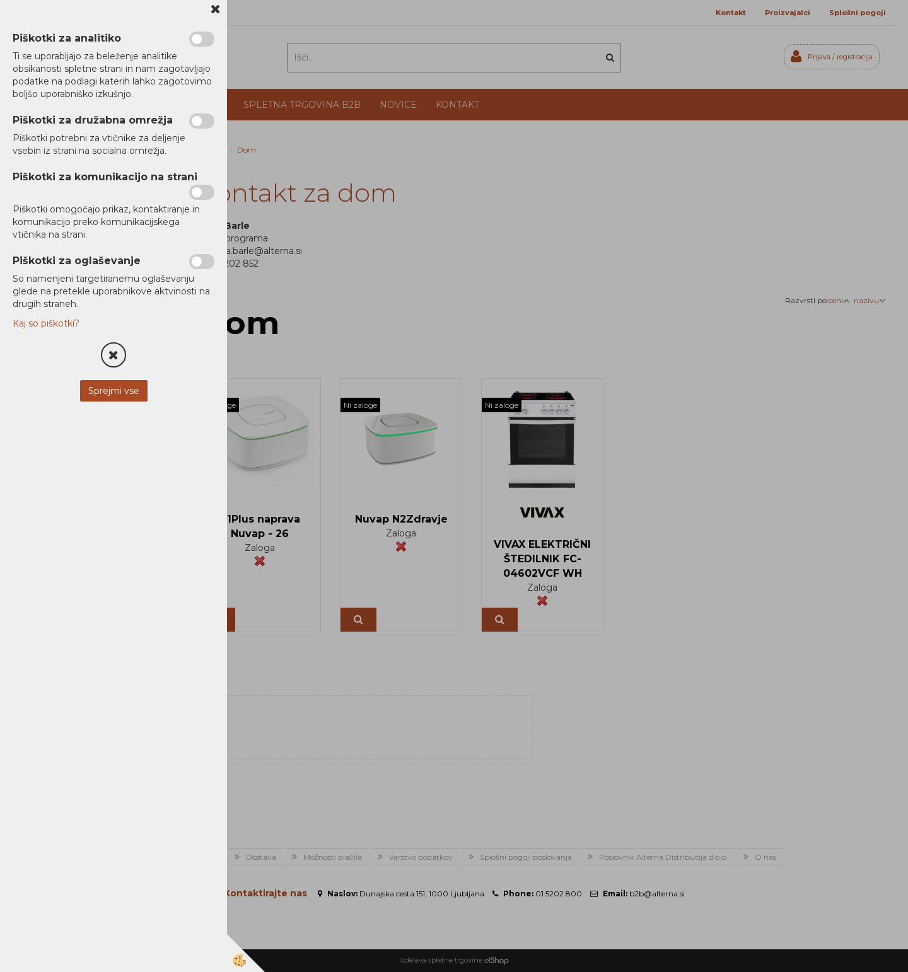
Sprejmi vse (113, 390)
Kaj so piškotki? (46, 323)
